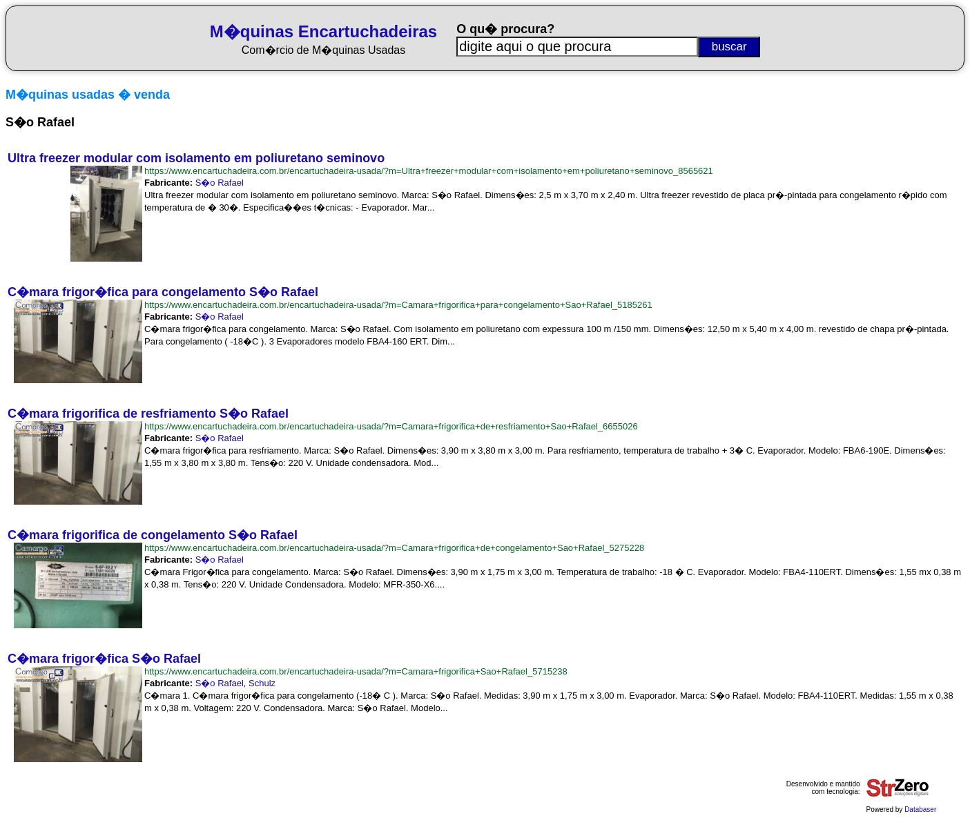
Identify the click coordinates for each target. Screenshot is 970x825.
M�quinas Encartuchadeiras (323, 31)
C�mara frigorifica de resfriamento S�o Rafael (148, 413)
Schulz (262, 683)
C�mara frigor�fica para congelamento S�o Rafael (163, 292)
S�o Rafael (219, 182)
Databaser (920, 809)
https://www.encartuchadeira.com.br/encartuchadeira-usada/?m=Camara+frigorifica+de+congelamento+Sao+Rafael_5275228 (394, 548)
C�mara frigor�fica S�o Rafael (104, 659)
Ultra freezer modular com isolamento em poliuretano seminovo (196, 158)
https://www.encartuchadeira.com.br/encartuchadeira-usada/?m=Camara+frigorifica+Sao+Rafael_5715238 (356, 671)
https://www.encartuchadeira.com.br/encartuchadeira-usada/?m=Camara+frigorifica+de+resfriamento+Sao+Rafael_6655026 (391, 426)
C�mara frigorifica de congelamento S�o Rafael (153, 535)
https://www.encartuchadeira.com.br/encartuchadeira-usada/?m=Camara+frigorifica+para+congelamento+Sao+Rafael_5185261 (398, 305)
